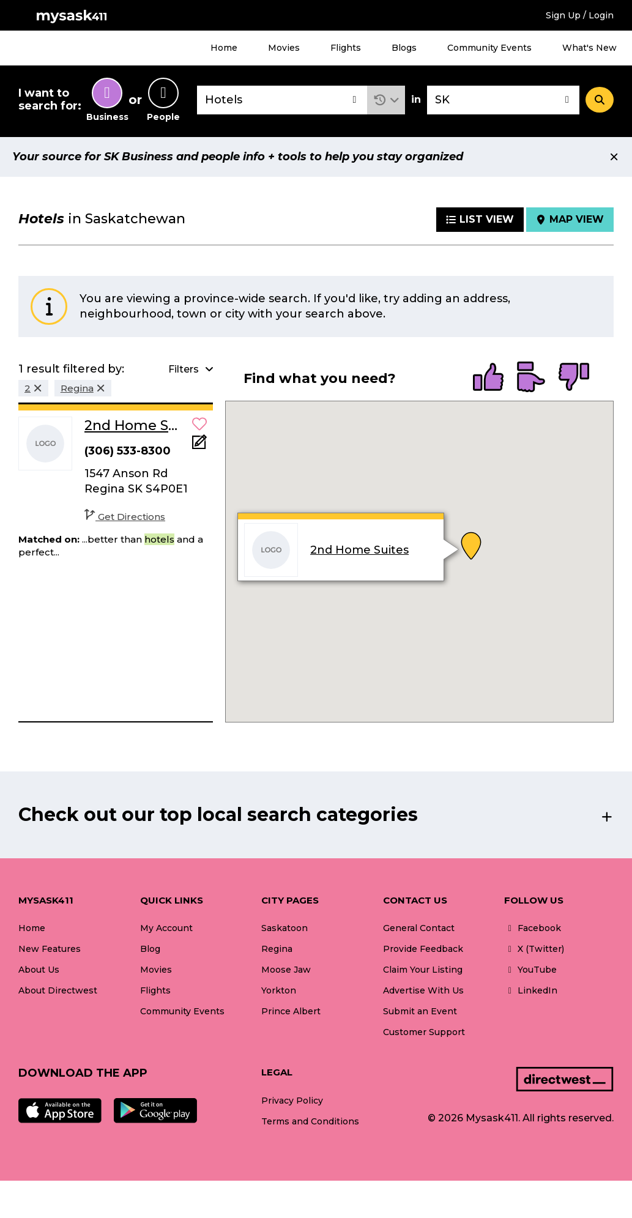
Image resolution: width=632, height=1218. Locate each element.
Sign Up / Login (580, 15)
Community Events (489, 47)
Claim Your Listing (423, 969)
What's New (589, 47)
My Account (166, 928)
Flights (345, 47)
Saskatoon (284, 928)
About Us (38, 969)
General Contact (419, 928)
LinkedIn (530, 990)
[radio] (488, 378)
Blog (150, 948)
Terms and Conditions (310, 1121)
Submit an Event (420, 1011)
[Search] (600, 100)
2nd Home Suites (359, 550)
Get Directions (124, 516)
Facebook (532, 928)
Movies (284, 47)
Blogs (404, 47)
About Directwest (57, 990)
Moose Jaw (286, 969)
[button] (386, 100)
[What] (282, 100)
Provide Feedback (423, 948)
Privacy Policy (292, 1100)
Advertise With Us (423, 990)
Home (223, 47)
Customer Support (424, 1032)
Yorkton (278, 990)
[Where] (503, 100)
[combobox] (282, 100)
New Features (49, 948)
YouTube (530, 969)
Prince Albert (291, 1011)
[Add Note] (199, 445)
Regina (276, 948)
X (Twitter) (534, 948)
